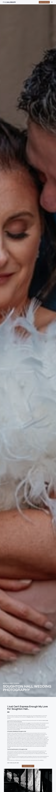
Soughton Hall (30, 716)
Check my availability (28, 766)
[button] (52, 2)
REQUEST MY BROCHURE (44, 2)
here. (8, 758)
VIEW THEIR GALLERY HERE (13, 762)
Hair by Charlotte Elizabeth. (16, 721)
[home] (9, 2)
